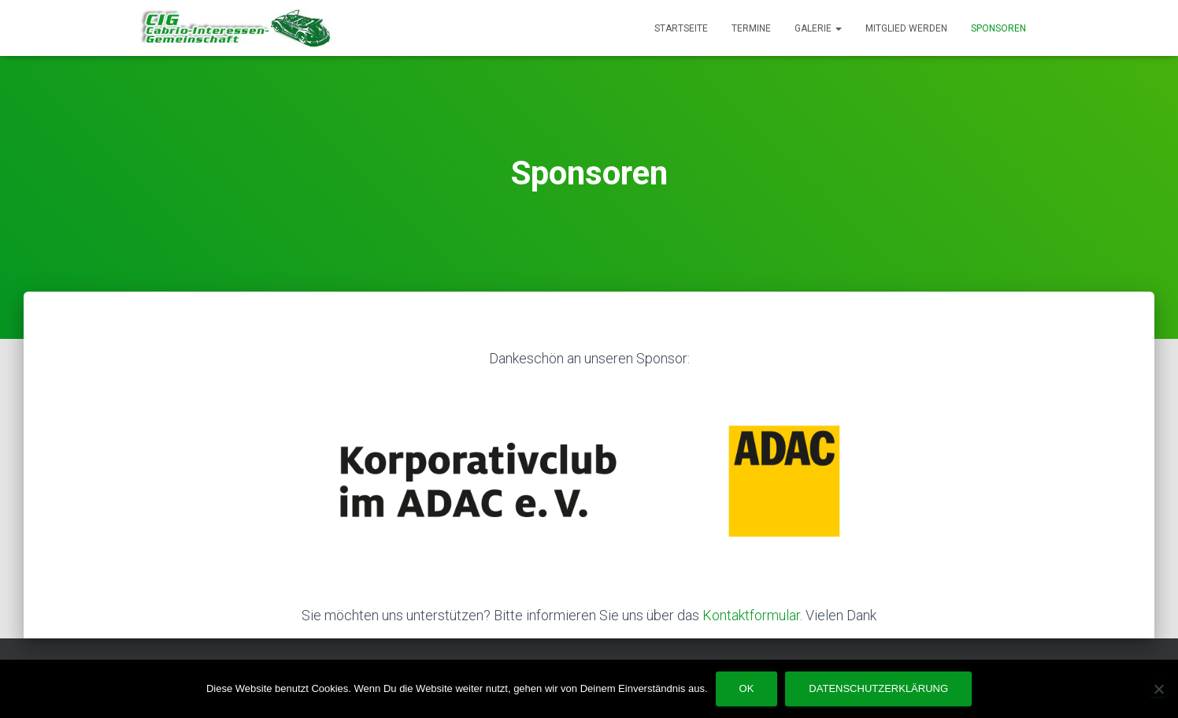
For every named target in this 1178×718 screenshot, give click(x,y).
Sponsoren (998, 28)
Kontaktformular (751, 615)
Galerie (818, 28)
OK (746, 688)
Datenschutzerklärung (878, 688)
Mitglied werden (906, 28)
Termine (751, 28)
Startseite (681, 28)
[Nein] (1158, 689)
